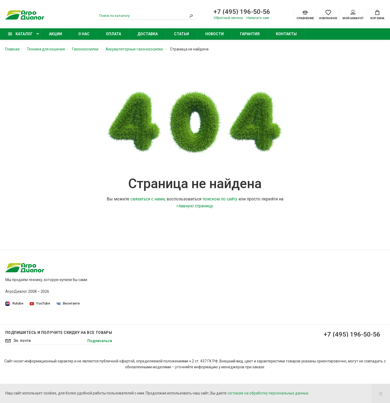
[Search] (191, 16)
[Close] (380, 393)
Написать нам (257, 18)
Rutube (14, 303)
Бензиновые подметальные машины (294, 328)
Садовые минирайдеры (283, 283)
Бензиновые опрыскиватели (287, 313)
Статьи (181, 34)
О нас (84, 34)
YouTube (40, 303)
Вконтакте (68, 303)
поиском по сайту (219, 199)
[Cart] (377, 14)
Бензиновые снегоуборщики (287, 320)
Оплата (113, 34)
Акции (55, 34)
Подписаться (99, 367)
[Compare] (305, 14)
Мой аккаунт (353, 15)
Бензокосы (271, 298)
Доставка (147, 34)
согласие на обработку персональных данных (267, 393)
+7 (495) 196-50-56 (242, 11)
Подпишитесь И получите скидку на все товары (58, 359)
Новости (214, 34)
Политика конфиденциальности (162, 283)
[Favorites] (328, 14)
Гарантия (250, 34)
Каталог (20, 34)
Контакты (286, 34)
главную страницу (194, 205)
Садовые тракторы (279, 276)
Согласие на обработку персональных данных (175, 291)
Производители (148, 298)
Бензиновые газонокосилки (286, 291)
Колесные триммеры (280, 305)
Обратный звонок (228, 18)
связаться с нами (147, 199)
